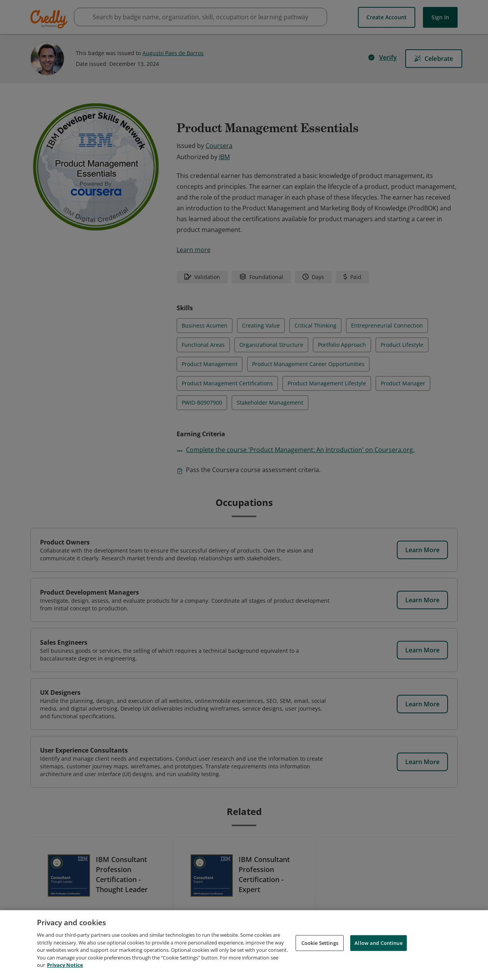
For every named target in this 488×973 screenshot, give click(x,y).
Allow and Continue (378, 943)
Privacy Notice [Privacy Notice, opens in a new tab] (65, 966)
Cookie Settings (319, 943)
